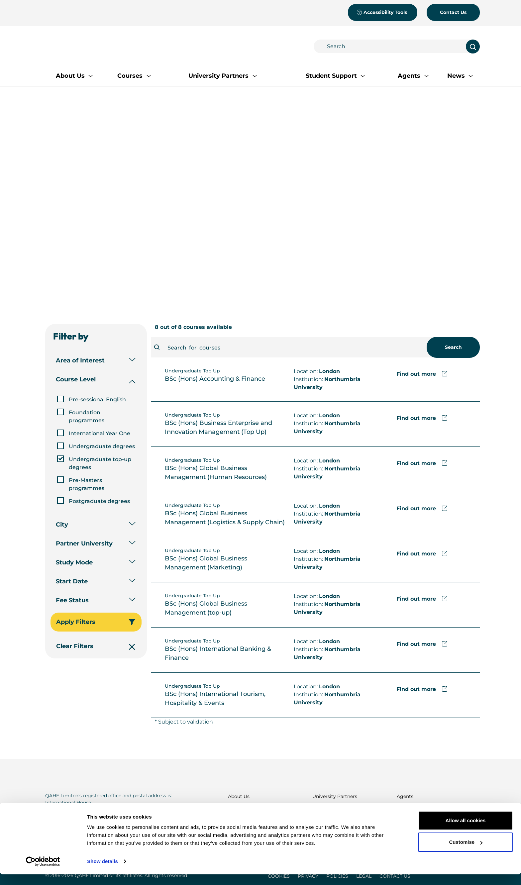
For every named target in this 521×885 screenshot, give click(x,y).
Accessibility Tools (382, 12)
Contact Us (453, 12)
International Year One (99, 433)
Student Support (331, 809)
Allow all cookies (466, 831)
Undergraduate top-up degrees (100, 463)
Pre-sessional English (97, 399)
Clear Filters (95, 646)
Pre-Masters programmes (86, 484)
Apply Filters (95, 622)
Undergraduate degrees (102, 446)
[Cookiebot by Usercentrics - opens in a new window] (43, 872)
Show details (102, 872)
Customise (465, 852)
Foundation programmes (86, 416)
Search (453, 347)
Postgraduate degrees (99, 501)
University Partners (334, 796)
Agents (405, 796)
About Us (239, 796)
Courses (237, 809)
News (403, 809)
